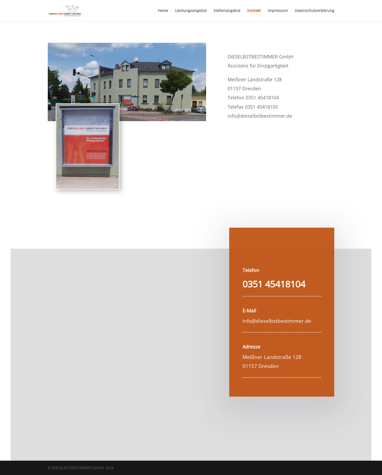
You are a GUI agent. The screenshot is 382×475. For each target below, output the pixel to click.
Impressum (278, 11)
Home (163, 11)
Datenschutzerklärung (314, 11)
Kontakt (254, 11)
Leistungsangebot (191, 11)
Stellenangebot (227, 11)
